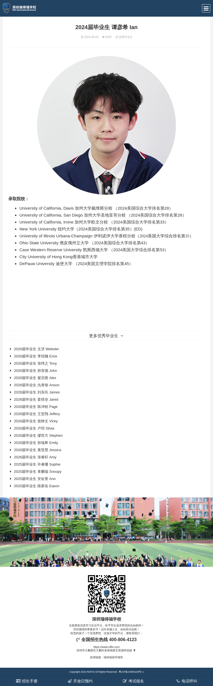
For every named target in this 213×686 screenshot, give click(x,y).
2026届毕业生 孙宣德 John (35, 371)
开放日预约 (80, 681)
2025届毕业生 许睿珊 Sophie (37, 464)
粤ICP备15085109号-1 (131, 671)
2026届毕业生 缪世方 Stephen (38, 435)
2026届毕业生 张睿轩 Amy (35, 457)
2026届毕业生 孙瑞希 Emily (36, 443)
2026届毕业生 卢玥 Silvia (34, 428)
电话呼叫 (186, 681)
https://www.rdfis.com (106, 647)
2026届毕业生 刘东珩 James (37, 392)
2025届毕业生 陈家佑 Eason (36, 486)
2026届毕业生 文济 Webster (36, 349)
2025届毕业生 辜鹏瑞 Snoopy (37, 471)
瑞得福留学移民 (113, 657)
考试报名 (133, 681)
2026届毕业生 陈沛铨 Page (36, 407)
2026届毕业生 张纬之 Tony (35, 363)
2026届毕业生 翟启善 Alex (35, 378)
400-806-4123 (123, 639)
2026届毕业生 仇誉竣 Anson (36, 385)
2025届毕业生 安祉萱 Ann (34, 479)
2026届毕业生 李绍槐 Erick (35, 356)
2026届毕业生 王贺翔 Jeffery (37, 414)
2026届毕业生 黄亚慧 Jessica (37, 450)
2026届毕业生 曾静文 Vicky (36, 421)
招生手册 (26, 681)
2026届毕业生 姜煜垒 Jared (36, 399)
